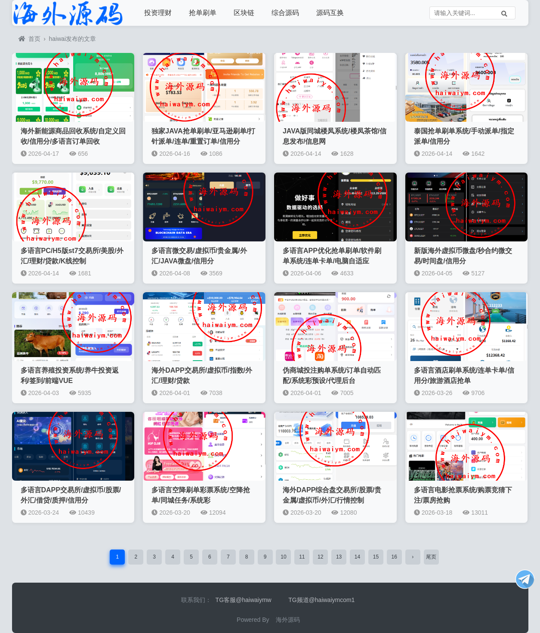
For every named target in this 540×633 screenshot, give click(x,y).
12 (320, 557)
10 (283, 557)
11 (302, 557)
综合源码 (285, 12)
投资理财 (158, 12)
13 (339, 557)
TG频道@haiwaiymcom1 (321, 599)
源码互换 (330, 12)
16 (394, 557)
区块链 (244, 12)
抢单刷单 (202, 12)
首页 (29, 38)
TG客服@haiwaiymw (244, 599)
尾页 (431, 557)
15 (376, 557)
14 (357, 557)
